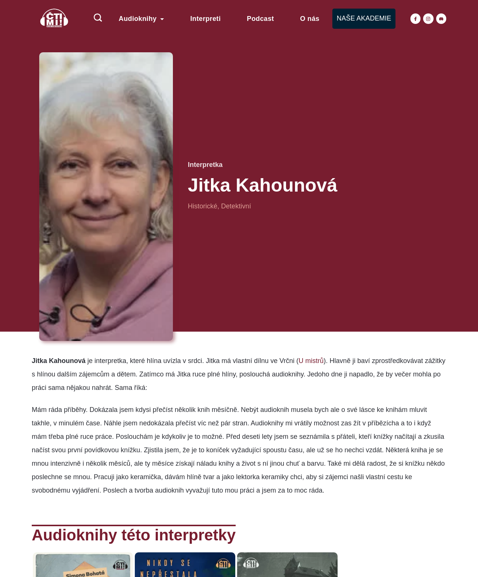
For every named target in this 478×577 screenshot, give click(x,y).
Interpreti (205, 18)
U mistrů (311, 360)
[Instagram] (428, 18)
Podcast (260, 18)
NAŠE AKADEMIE (363, 18)
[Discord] (441, 18)
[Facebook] (415, 18)
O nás (310, 18)
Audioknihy (141, 18)
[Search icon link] (94, 18)
